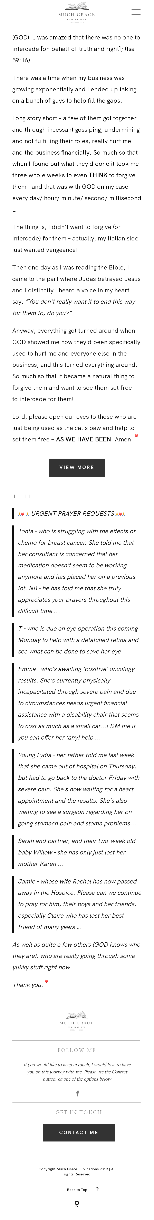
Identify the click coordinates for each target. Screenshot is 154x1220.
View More (77, 467)
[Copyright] (77, 1204)
